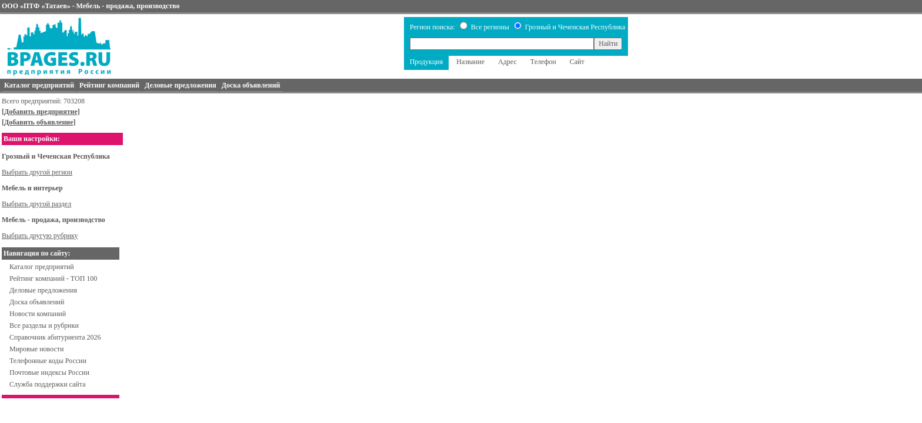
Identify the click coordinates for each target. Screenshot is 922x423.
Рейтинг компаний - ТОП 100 (53, 278)
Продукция (426, 62)
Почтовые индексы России (49, 372)
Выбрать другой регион (37, 172)
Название (470, 62)
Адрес (507, 62)
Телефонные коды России (47, 361)
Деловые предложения (43, 290)
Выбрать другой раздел (36, 204)
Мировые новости (36, 349)
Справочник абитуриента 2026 (55, 337)
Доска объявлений (36, 302)
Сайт (577, 62)
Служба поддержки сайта (47, 384)
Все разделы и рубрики (44, 325)
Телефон (543, 62)
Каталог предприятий (41, 267)
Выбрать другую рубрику (40, 235)
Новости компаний (37, 314)
